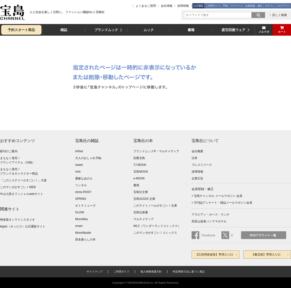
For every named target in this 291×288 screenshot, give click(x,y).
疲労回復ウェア (233, 30)
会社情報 (166, 6)
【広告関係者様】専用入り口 (214, 254)
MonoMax (81, 219)
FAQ (225, 5)
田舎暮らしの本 (85, 239)
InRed (79, 151)
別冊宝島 (139, 158)
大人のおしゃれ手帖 (88, 158)
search (258, 15)
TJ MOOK (139, 165)
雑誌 (63, 30)
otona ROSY (83, 192)
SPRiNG (80, 198)
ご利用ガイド (213, 5)
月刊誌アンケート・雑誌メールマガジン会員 (223, 202)
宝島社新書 (140, 212)
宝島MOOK (140, 171)
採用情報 (183, 6)
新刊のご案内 (8, 151)
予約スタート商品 (21, 30)
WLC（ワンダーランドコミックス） (157, 226)
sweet (79, 165)
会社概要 (197, 151)
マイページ (237, 5)
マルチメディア (143, 219)
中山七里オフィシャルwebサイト (21, 194)
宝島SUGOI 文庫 (144, 198)
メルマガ (264, 31)
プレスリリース (202, 165)
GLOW (79, 212)
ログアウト (283, 5)
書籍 (191, 30)
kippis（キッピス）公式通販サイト (22, 226)
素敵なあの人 (84, 178)
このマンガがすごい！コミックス (155, 232)
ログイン (270, 5)
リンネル (81, 185)
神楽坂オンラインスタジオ (17, 219)
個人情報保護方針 (151, 271)
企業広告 (197, 178)
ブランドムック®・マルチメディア (156, 151)
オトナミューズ (85, 205)
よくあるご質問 (146, 6)
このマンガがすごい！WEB (18, 187)
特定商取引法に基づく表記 (189, 271)
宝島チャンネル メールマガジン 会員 (218, 196)
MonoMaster (83, 232)
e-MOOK (139, 178)
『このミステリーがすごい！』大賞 (23, 180)
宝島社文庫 (140, 192)
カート (282, 31)
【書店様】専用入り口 (266, 254)
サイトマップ (95, 271)
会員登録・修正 (253, 5)
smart (78, 226)
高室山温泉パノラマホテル (209, 221)
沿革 (194, 158)
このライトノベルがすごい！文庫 (155, 205)
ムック (149, 30)
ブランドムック (106, 30)
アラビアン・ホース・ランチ (210, 214)
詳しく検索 (279, 15)
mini (78, 171)
